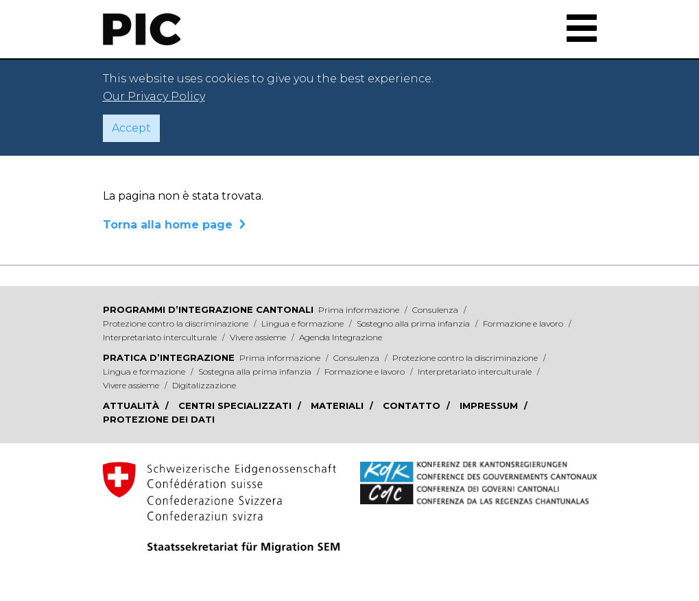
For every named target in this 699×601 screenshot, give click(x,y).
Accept (131, 127)
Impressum (490, 405)
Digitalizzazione (204, 385)
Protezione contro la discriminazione (176, 323)
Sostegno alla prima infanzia (414, 323)
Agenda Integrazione (340, 337)
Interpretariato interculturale (161, 337)
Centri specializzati (236, 405)
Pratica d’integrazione (169, 357)
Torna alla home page (168, 224)
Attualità (132, 405)
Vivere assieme (259, 337)
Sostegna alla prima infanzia (255, 371)
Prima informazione (359, 310)
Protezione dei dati (159, 419)
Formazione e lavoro (524, 323)
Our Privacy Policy (154, 96)
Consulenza (436, 310)
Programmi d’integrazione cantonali (208, 309)
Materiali (338, 405)
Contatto (413, 405)
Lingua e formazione (303, 323)
